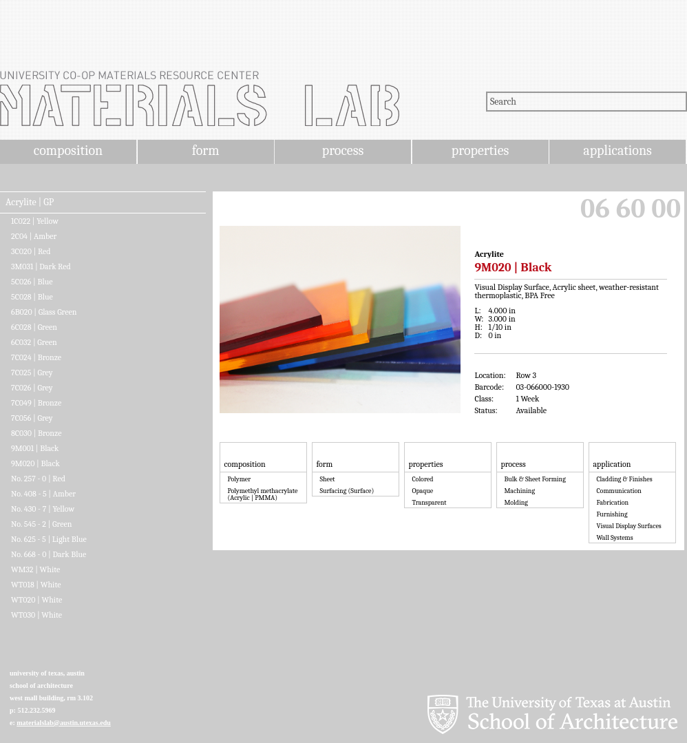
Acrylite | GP (30, 202)
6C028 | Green (34, 327)
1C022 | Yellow (35, 221)
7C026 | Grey (31, 388)
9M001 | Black (35, 448)
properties (480, 150)
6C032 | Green (34, 342)
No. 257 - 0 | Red (38, 478)
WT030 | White (36, 615)
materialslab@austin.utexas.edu (64, 722)
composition (68, 150)
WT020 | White (36, 600)
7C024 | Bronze (36, 357)
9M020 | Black (35, 463)
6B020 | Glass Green (43, 312)
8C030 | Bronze (36, 433)
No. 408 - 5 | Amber (43, 494)
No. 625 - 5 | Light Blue (49, 539)
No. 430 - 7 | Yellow (42, 509)
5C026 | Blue (32, 281)
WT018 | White (36, 584)
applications (617, 150)
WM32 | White (35, 569)
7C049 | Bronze (36, 403)
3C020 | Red (31, 251)
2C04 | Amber (33, 236)
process (343, 150)
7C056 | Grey (31, 418)
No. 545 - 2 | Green (41, 524)
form (206, 150)
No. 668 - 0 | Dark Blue (48, 554)
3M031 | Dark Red (41, 266)
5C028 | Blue (32, 297)
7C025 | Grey (32, 372)
